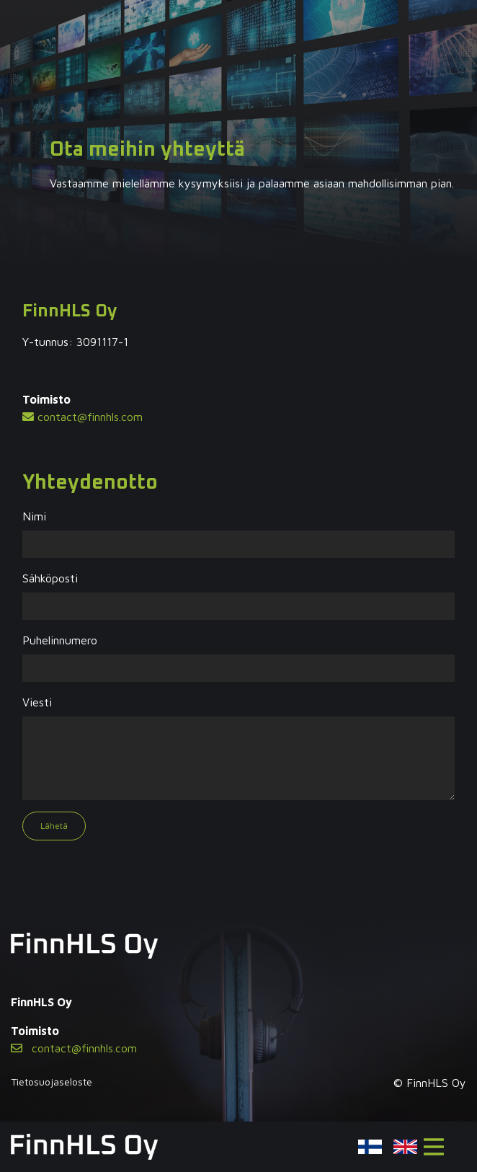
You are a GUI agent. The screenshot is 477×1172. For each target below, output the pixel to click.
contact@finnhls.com (82, 416)
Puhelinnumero (59, 640)
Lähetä (54, 825)
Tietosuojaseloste (51, 1081)
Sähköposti (50, 578)
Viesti (37, 702)
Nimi (34, 516)
